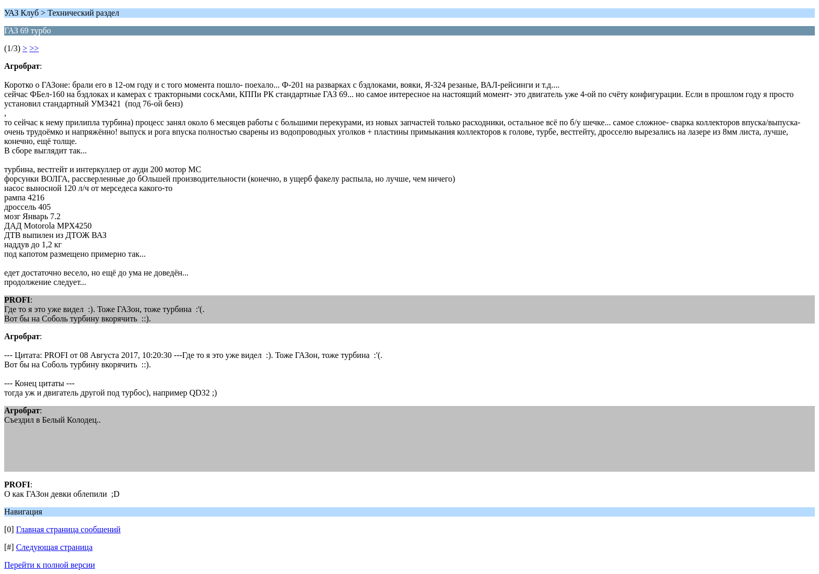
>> (34, 48)
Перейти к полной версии (49, 564)
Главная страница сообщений (68, 529)
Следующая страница (54, 547)
